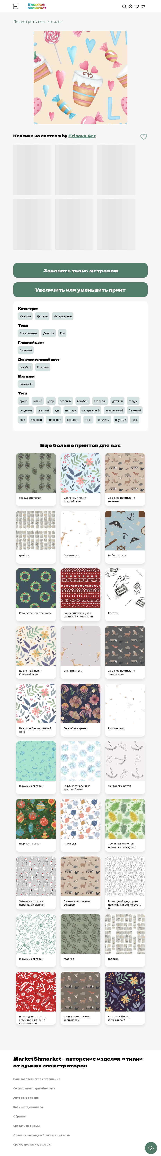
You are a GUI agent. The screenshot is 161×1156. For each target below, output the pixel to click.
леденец (36, 420)
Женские (25, 316)
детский (117, 401)
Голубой (25, 367)
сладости (73, 420)
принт (24, 401)
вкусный (120, 420)
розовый (65, 401)
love (22, 420)
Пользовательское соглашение (36, 1079)
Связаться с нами (26, 1126)
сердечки (26, 410)
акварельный (114, 410)
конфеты (103, 420)
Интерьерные (63, 316)
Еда (62, 333)
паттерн (70, 410)
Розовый (43, 367)
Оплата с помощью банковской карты (42, 1135)
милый (37, 401)
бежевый (135, 410)
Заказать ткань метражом (80, 270)
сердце (133, 401)
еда (57, 410)
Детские (42, 316)
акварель (100, 401)
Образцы (20, 1116)
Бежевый (26, 350)
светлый (43, 410)
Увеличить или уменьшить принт (80, 289)
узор (51, 401)
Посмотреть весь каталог (37, 21)
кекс (135, 420)
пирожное (54, 420)
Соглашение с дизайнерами (34, 1088)
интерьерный (91, 410)
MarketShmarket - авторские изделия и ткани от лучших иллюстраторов (78, 1062)
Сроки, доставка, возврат (32, 1144)
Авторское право (26, 1098)
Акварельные (28, 333)
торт (88, 420)
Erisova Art (82, 135)
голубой (82, 401)
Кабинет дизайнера (28, 1107)
